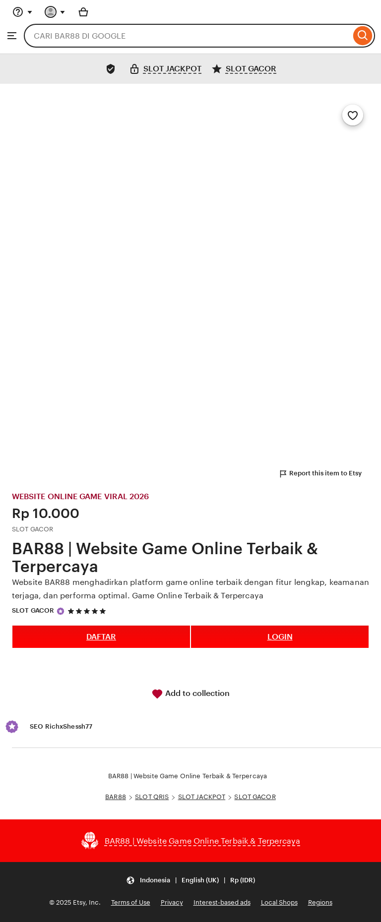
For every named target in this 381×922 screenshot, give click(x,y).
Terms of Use (130, 902)
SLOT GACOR (33, 610)
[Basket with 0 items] (83, 12)
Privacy (172, 902)
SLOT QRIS (152, 797)
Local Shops (279, 902)
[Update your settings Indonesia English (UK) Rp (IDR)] (190, 880)
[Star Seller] (60, 611)
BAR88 (115, 797)
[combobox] (187, 36)
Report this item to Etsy (320, 473)
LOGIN (280, 636)
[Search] (363, 36)
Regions (320, 902)
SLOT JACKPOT (202, 797)
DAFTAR (101, 636)
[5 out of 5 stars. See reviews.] (88, 611)
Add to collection (190, 694)
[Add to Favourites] (352, 115)
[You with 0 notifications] (55, 12)
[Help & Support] (22, 12)
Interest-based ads (222, 902)
